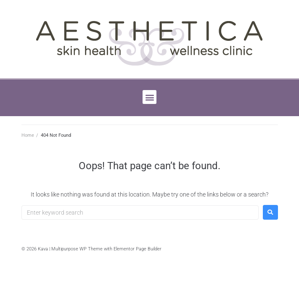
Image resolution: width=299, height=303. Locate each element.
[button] (149, 97)
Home (27, 135)
